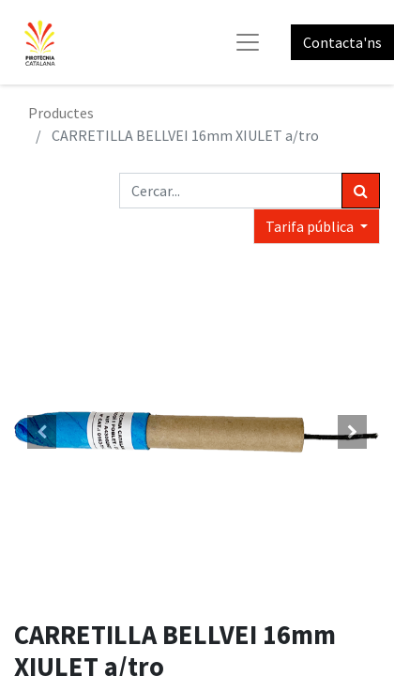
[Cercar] (360, 190)
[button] (41, 431)
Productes (61, 112)
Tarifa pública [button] (310, 226)
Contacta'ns (342, 42)
